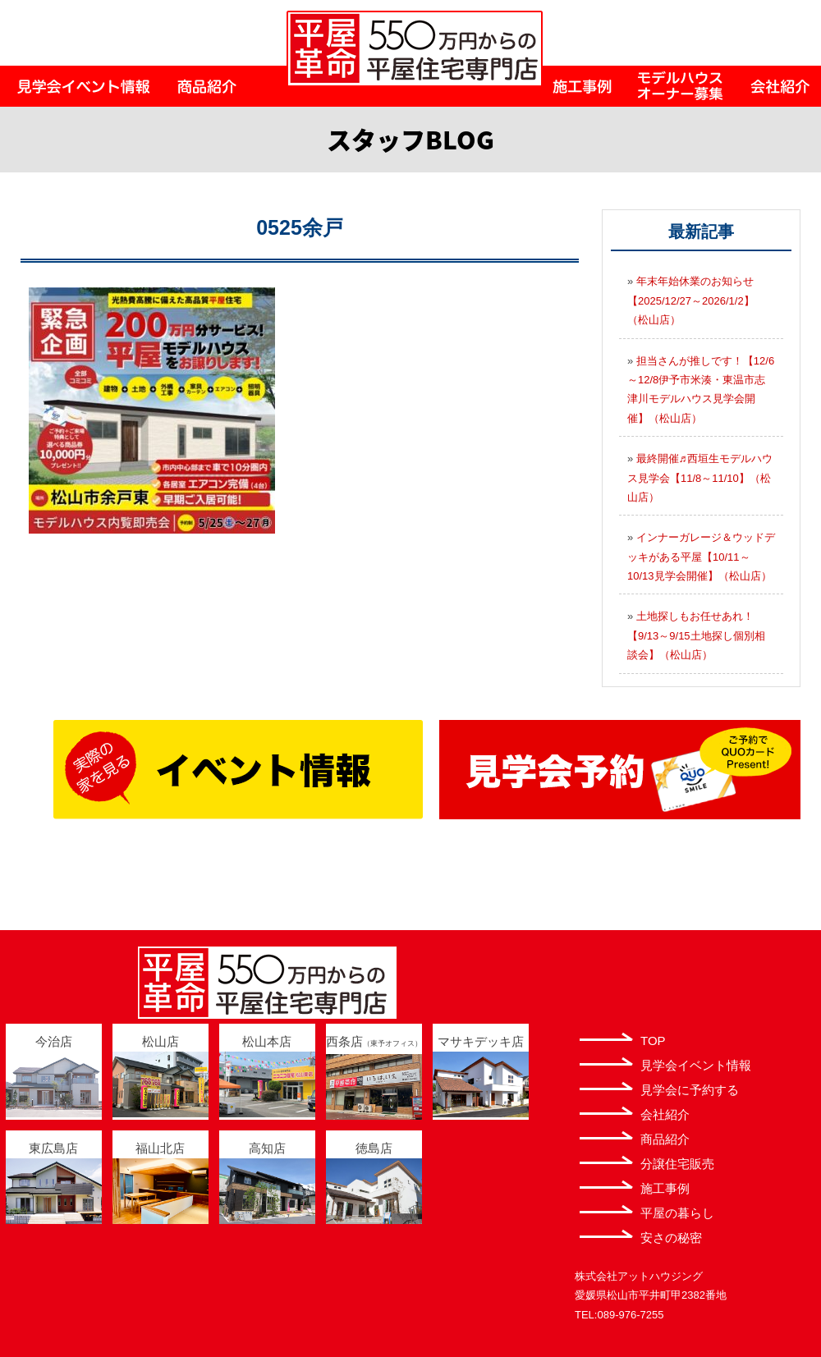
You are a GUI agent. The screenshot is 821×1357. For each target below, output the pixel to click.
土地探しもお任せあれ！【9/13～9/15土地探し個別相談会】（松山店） (696, 635)
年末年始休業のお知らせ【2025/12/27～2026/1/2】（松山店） (690, 300)
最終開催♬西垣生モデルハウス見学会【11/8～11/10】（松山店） (700, 477)
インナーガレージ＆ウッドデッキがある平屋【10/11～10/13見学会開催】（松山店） (701, 556)
